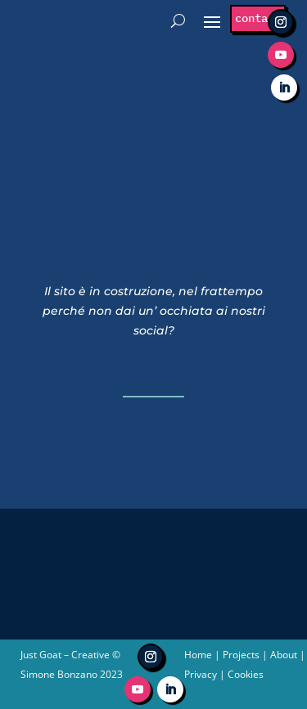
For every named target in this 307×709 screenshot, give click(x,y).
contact (258, 18)
